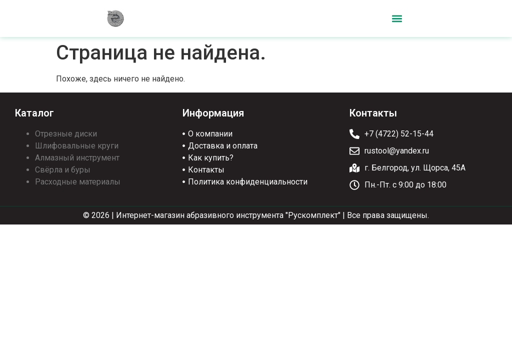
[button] (396, 18)
